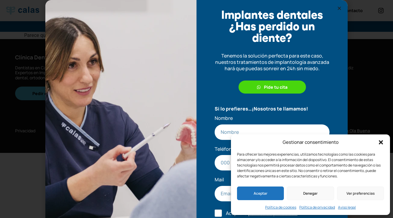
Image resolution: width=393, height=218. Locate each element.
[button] (381, 142)
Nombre (224, 118)
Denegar (310, 193)
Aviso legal (347, 207)
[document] (196, 109)
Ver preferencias (360, 193)
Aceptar (261, 193)
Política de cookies (280, 207)
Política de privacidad (317, 207)
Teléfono (225, 149)
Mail (219, 180)
